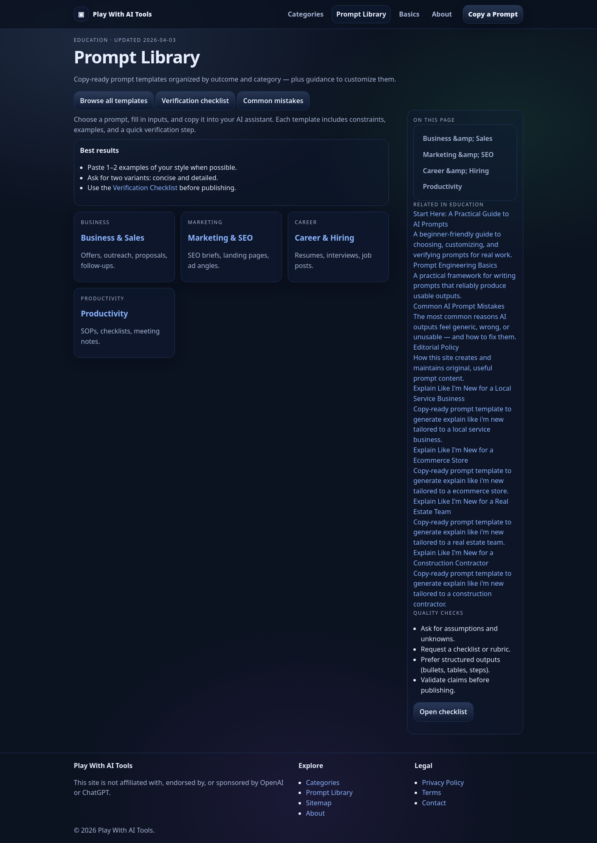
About (442, 14)
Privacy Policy (443, 782)
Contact (434, 802)
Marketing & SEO (220, 237)
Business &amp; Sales (458, 138)
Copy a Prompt (493, 14)
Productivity (104, 313)
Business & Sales (112, 237)
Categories (305, 14)
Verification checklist (195, 100)
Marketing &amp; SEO (458, 154)
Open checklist (443, 711)
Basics (409, 14)
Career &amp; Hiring (456, 170)
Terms (431, 792)
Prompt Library (361, 14)
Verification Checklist (145, 187)
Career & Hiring (324, 237)
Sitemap (319, 802)
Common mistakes (273, 100)
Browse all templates (114, 100)
